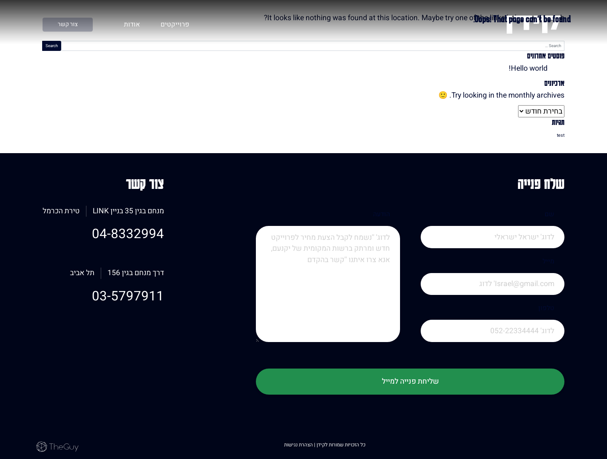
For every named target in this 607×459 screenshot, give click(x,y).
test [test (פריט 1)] (560, 135)
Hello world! (528, 68)
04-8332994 (128, 234)
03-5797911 (128, 296)
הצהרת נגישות (299, 444)
